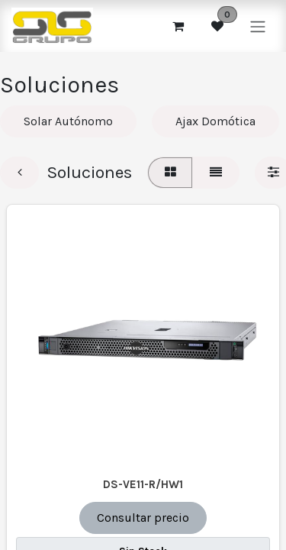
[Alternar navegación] (258, 25)
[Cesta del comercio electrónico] (178, 26)
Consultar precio (143, 517)
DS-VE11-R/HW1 (143, 484)
